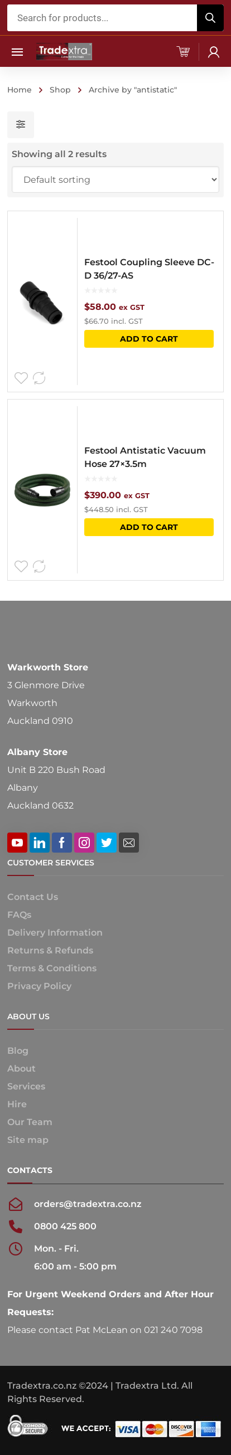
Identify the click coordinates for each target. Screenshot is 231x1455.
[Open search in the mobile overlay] (115, 17)
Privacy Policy (39, 986)
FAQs (19, 914)
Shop (60, 90)
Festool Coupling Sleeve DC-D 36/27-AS (149, 269)
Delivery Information (55, 932)
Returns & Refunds (50, 950)
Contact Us (32, 897)
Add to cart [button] (149, 339)
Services (26, 1086)
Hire (17, 1104)
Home (19, 90)
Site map (28, 1140)
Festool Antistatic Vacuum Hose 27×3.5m (145, 457)
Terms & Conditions (52, 968)
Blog (17, 1050)
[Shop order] (115, 179)
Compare (39, 378)
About (21, 1068)
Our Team (29, 1122)
